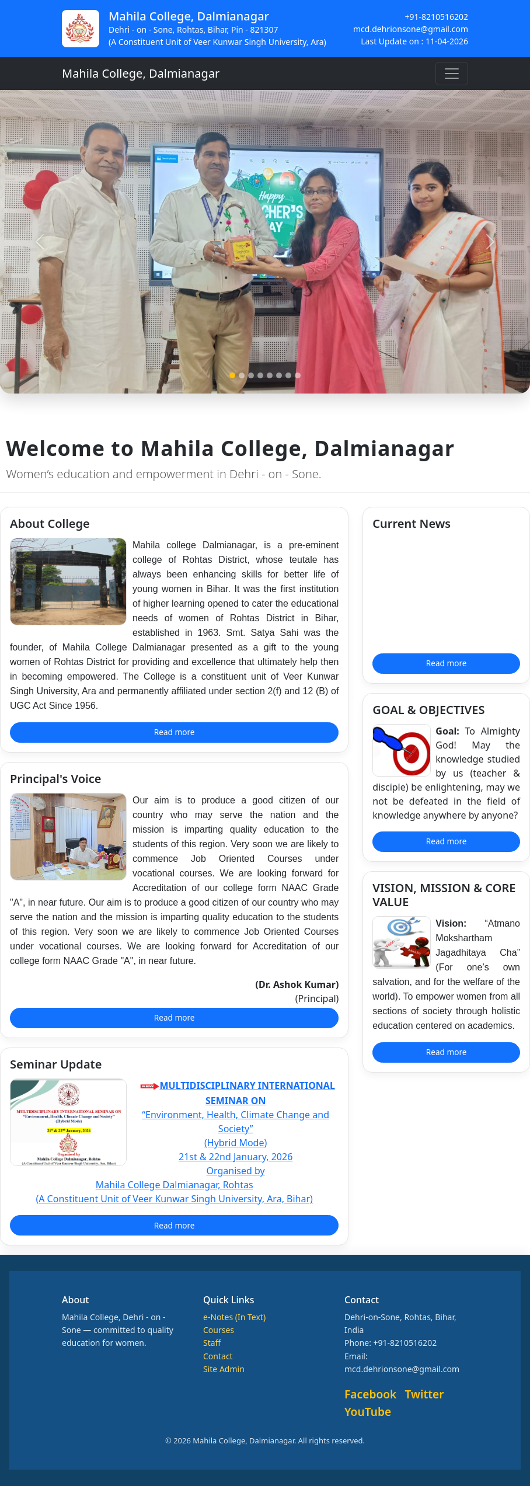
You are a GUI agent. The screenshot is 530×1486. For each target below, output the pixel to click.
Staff (212, 1342)
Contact (218, 1356)
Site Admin (224, 1368)
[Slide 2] (242, 375)
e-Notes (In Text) (234, 1317)
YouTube (367, 1411)
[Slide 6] (279, 375)
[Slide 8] (298, 375)
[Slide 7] (288, 375)
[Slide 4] (260, 375)
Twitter (424, 1394)
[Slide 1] (232, 375)
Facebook (370, 1394)
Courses (218, 1329)
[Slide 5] (270, 375)
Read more (174, 731)
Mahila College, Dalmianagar (140, 73)
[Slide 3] (251, 375)
